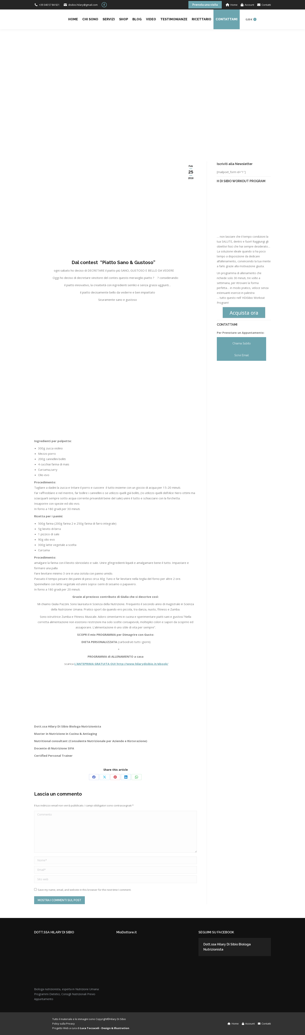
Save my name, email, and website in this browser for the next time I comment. (84, 890)
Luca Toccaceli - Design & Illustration (104, 1028)
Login (265, 19)
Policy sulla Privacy (63, 1023)
